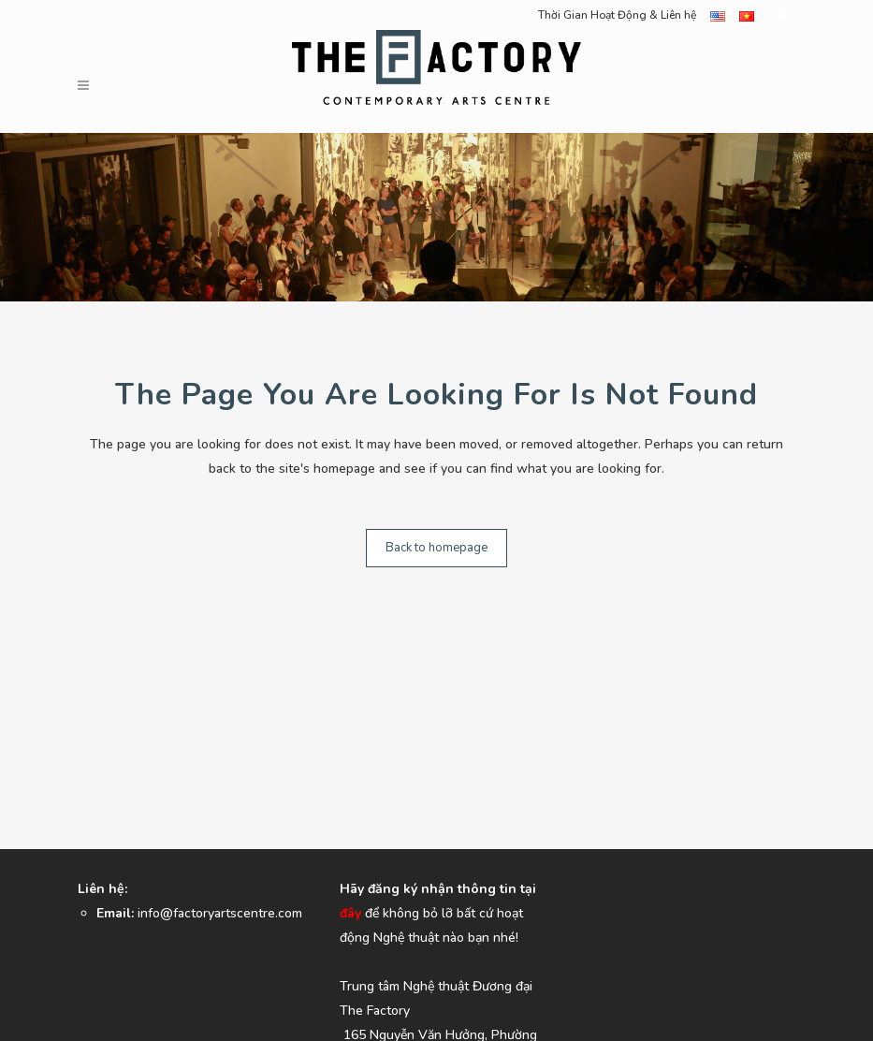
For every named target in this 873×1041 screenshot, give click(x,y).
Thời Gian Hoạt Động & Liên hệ (617, 14)
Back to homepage (436, 547)
